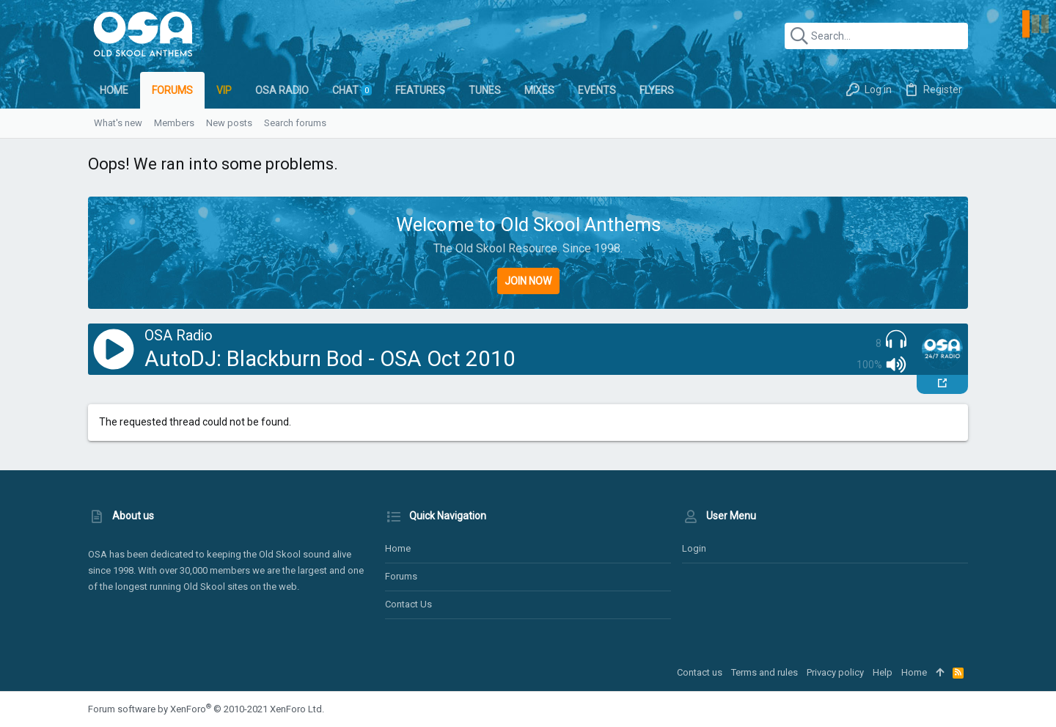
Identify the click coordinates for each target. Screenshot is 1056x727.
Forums (401, 576)
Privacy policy (835, 672)
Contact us (408, 604)
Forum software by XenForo (206, 709)
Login (694, 548)
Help (882, 672)
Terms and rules (764, 672)
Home (398, 548)
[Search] (876, 36)
